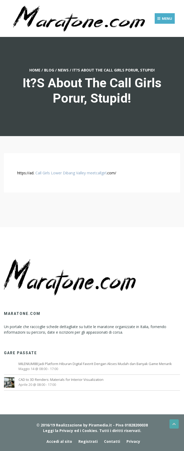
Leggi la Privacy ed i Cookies (70, 430)
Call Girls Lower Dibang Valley (60, 172)
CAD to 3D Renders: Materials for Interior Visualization (60, 379)
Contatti (112, 441)
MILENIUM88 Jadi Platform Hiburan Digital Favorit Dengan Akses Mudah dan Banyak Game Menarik (95, 363)
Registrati (88, 441)
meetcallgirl (96, 172)
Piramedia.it (100, 425)
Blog (49, 70)
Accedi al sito (59, 441)
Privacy (133, 441)
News (63, 70)
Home (34, 70)
